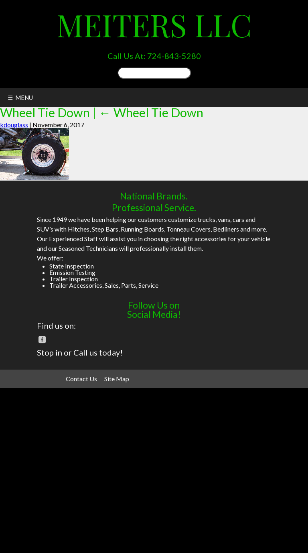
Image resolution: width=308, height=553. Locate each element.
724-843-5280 (174, 56)
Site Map (116, 378)
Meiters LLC (154, 24)
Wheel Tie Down (151, 112)
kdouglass (14, 124)
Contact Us (81, 378)
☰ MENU (20, 97)
